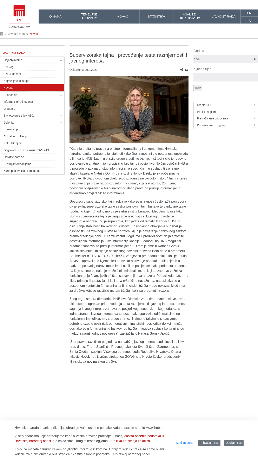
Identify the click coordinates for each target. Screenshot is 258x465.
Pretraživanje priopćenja (227, 118)
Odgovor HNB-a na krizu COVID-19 (26, 150)
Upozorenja (11, 129)
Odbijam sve (234, 442)
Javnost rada (16, 33)
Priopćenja (10, 95)
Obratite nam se (14, 157)
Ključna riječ (202, 69)
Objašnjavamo (13, 60)
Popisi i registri (227, 111)
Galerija (9, 122)
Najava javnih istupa (16, 81)
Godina (198, 51)
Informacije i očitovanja (18, 101)
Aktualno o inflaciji (15, 136)
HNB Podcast (12, 74)
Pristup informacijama (17, 164)
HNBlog (9, 67)
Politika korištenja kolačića (130, 441)
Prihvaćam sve (209, 442)
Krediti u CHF (227, 105)
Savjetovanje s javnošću (19, 115)
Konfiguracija (184, 442)
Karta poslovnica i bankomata (22, 170)
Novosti (34, 33)
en (249, 13)
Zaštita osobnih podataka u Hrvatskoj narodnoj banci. (112, 454)
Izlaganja (9, 108)
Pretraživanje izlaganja (227, 125)
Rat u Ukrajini (12, 143)
